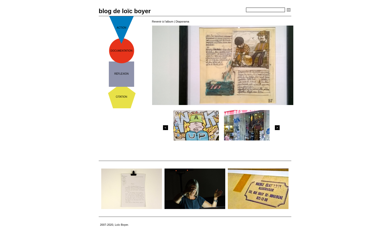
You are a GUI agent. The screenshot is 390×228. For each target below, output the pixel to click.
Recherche (237, 10)
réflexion (121, 73)
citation (121, 96)
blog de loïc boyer (125, 11)
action (121, 27)
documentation (122, 50)
